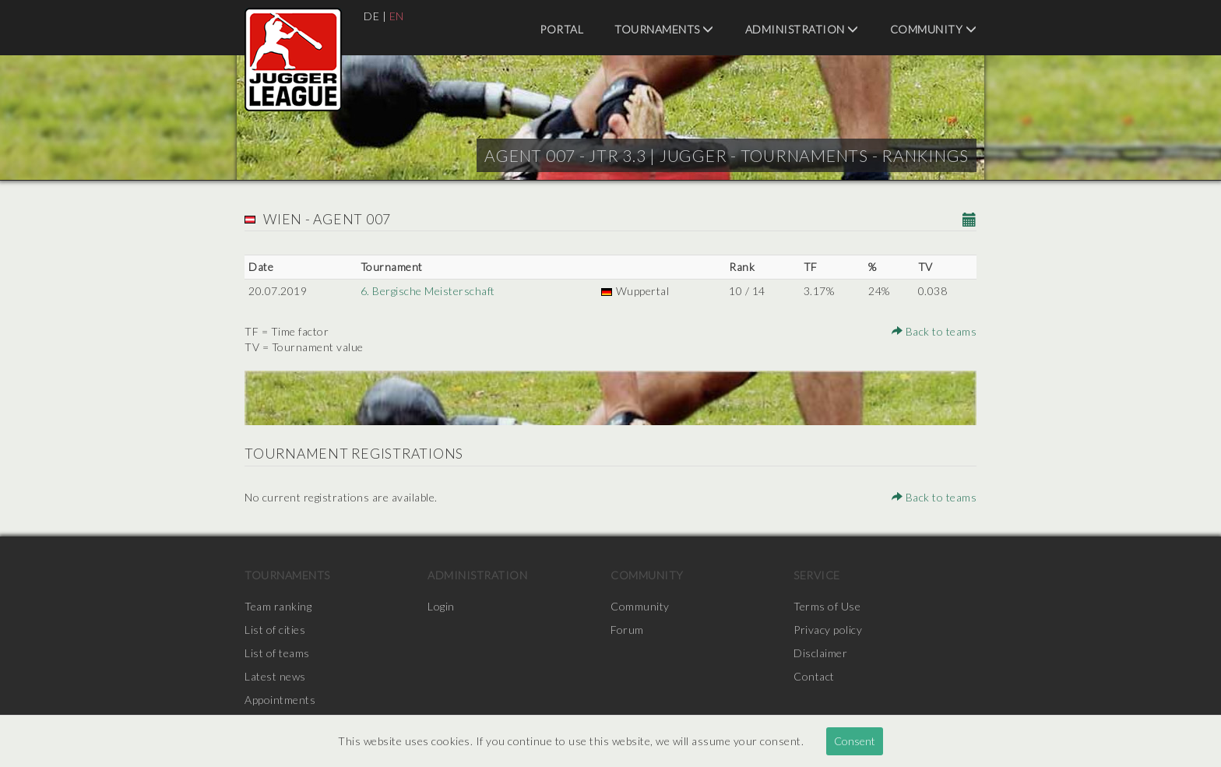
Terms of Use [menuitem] (826, 606)
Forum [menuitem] (627, 629)
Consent (854, 741)
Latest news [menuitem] (275, 676)
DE (371, 16)
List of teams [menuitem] (277, 653)
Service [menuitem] (816, 575)
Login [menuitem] (441, 606)
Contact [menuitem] (814, 676)
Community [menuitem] (933, 29)
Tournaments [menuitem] (664, 29)
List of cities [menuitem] (275, 629)
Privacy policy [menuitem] (827, 629)
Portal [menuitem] (561, 29)
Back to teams (934, 331)
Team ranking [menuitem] (278, 606)
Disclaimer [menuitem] (820, 653)
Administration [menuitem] (802, 29)
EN (396, 16)
